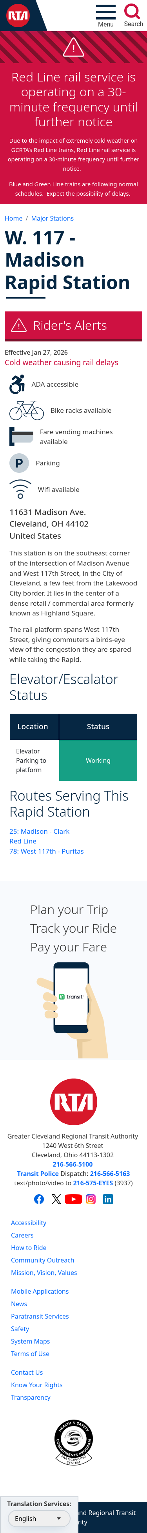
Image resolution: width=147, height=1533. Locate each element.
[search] (132, 11)
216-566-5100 (73, 1164)
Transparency (31, 1397)
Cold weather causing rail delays (61, 362)
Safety (20, 1328)
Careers (22, 1235)
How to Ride (29, 1247)
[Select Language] (39, 1518)
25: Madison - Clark (39, 831)
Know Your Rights (37, 1385)
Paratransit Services (40, 1316)
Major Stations (52, 218)
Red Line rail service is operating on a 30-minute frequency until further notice (73, 99)
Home (14, 218)
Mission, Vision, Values (44, 1272)
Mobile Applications (40, 1291)
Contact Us (27, 1372)
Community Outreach (42, 1260)
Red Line (22, 840)
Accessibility (28, 1222)
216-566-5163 (110, 1173)
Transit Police (38, 1173)
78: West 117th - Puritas (46, 851)
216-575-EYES (93, 1183)
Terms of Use (30, 1353)
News (19, 1304)
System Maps (30, 1341)
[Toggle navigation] (106, 15)
